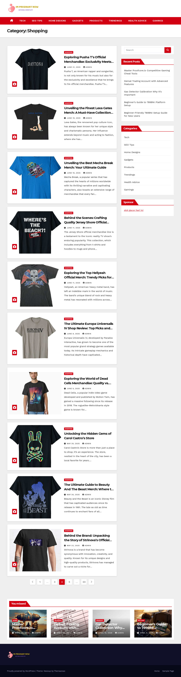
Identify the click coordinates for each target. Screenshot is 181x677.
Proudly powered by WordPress (21, 671)
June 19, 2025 (74, 118)
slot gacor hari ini (133, 210)
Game (15, 620)
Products (96, 20)
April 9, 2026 (147, 633)
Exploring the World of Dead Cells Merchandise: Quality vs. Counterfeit (86, 383)
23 (84, 581)
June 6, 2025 (73, 389)
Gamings (158, 20)
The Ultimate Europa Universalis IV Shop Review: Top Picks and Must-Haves (88, 328)
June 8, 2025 (73, 334)
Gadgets (77, 20)
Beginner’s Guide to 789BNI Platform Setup (151, 627)
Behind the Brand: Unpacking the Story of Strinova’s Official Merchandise (87, 540)
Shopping (68, 52)
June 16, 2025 (74, 173)
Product (99, 620)
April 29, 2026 (22, 633)
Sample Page (168, 671)
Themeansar (59, 671)
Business (58, 620)
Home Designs (57, 20)
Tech (22, 20)
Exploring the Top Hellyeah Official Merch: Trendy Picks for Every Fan (87, 277)
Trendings (115, 20)
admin (87, 67)
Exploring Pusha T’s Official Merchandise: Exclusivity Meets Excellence (87, 61)
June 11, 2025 (74, 228)
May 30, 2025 (73, 444)
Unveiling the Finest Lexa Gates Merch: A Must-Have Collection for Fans (88, 112)
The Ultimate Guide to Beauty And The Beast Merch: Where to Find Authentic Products (88, 489)
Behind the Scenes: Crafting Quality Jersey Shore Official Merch (85, 222)
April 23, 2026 (64, 633)
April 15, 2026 (105, 633)
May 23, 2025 (73, 546)
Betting (141, 620)
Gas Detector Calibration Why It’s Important (108, 627)
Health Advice (137, 20)
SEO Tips (37, 20)
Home (157, 671)
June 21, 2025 (74, 67)
